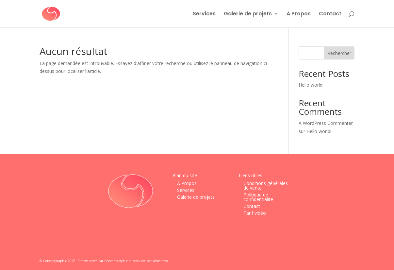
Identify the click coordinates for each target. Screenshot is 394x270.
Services (204, 14)
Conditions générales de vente (265, 185)
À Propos (299, 14)
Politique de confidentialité (258, 197)
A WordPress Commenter (326, 123)
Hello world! (311, 85)
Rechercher (339, 53)
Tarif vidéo (254, 213)
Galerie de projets (248, 14)
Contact (330, 14)
